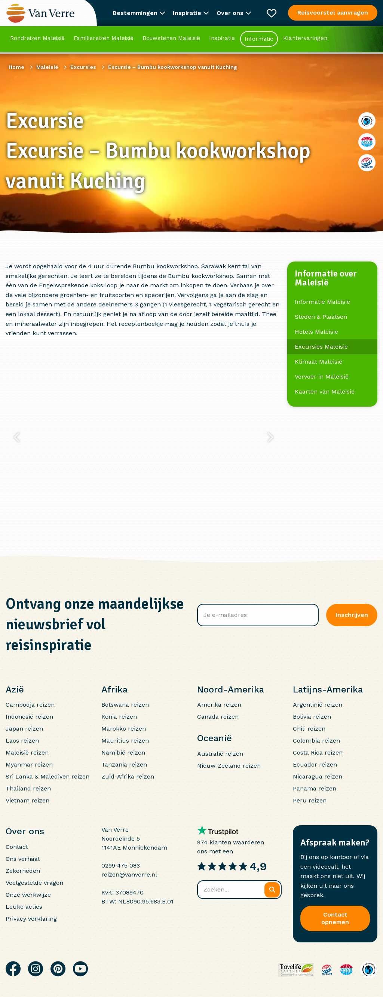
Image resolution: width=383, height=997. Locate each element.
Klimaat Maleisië (318, 361)
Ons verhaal (23, 858)
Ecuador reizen (315, 764)
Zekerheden (23, 870)
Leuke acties (24, 906)
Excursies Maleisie (321, 346)
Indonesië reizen (29, 716)
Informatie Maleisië (322, 301)
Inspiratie (222, 39)
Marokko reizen (123, 728)
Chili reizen (309, 728)
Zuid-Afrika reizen (127, 776)
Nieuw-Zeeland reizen (229, 765)
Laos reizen (22, 740)
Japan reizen (24, 728)
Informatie (259, 40)
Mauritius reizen (125, 740)
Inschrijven (351, 614)
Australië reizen (220, 753)
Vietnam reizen (27, 800)
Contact (17, 846)
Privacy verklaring (31, 918)
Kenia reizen (119, 716)
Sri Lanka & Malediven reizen (47, 776)
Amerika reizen (219, 704)
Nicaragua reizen (317, 776)
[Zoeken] (272, 889)
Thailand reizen (28, 788)
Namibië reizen (123, 752)
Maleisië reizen (27, 752)
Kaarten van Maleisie (325, 391)
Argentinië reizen (317, 704)
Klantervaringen (305, 39)
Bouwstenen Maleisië (171, 39)
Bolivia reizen (312, 716)
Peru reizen (310, 800)
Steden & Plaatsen (321, 316)
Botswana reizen (125, 704)
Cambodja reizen (30, 704)
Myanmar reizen (29, 764)
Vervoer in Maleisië (322, 376)
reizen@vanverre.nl (129, 874)
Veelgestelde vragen (34, 882)
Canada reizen (218, 716)
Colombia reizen (316, 740)
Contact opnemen (335, 918)
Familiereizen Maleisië (104, 39)
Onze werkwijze (28, 894)
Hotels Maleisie (316, 331)
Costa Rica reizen (318, 752)
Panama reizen (314, 788)
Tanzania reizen (124, 764)
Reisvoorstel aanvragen (332, 12)
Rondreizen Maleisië (37, 39)
